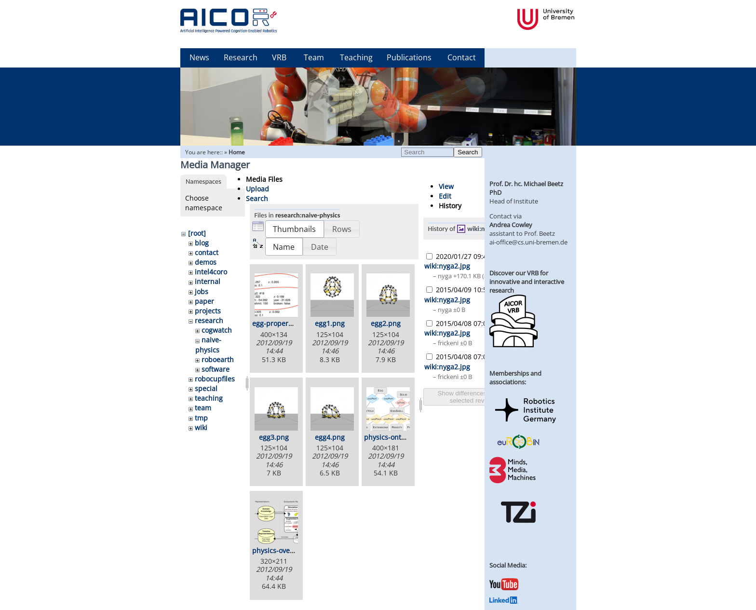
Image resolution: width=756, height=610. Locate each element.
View (446, 186)
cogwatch (217, 330)
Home (237, 152)
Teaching (356, 57)
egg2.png (386, 323)
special (206, 388)
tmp (201, 417)
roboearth (218, 359)
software (216, 369)
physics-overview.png (287, 550)
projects (208, 310)
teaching (209, 398)
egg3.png (274, 437)
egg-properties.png (283, 323)
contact (206, 252)
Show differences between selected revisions (475, 397)
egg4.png (330, 437)
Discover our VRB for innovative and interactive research (526, 282)
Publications (409, 57)
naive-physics (208, 344)
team (203, 407)
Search (468, 152)
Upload (257, 188)
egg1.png (330, 323)
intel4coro (211, 271)
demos (205, 262)
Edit (445, 196)
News (199, 57)
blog (202, 242)
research (209, 320)
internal (207, 281)
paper (204, 301)
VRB (279, 57)
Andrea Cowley (510, 224)
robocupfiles (215, 378)
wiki (201, 427)
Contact (461, 57)
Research (240, 57)
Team (314, 57)
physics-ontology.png (398, 437)
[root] (197, 233)
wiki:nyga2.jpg (488, 228)
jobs (201, 291)
